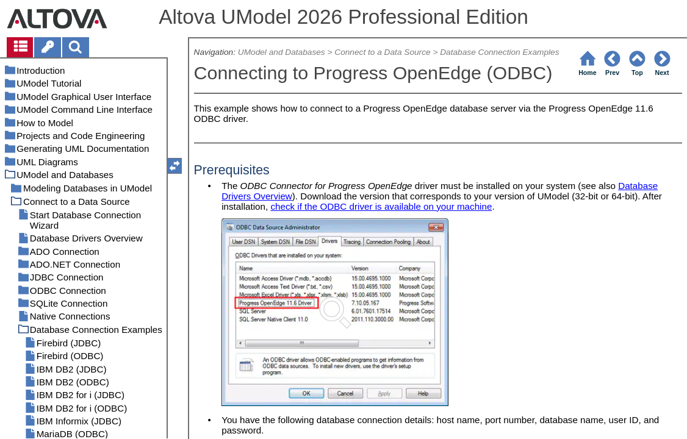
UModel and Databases (281, 52)
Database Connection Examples (499, 52)
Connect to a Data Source (382, 52)
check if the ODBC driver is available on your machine (381, 206)
